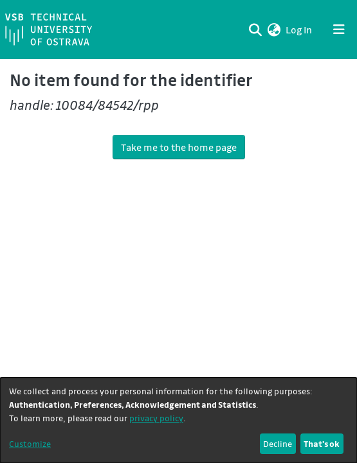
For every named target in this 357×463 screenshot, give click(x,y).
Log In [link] (299, 29)
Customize (30, 443)
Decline (277, 443)
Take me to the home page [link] (179, 147)
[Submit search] (255, 29)
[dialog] (178, 420)
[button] (274, 29)
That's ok (322, 443)
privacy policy (156, 417)
